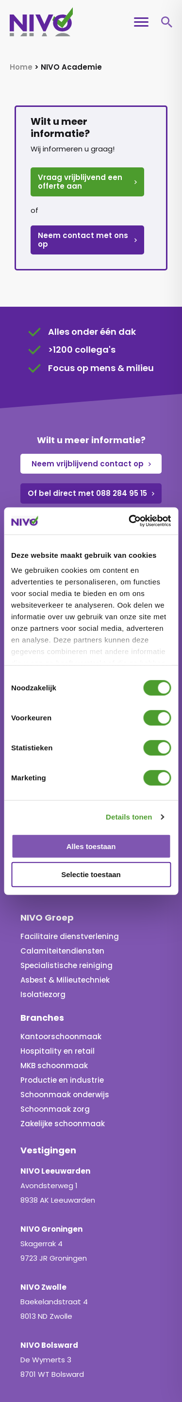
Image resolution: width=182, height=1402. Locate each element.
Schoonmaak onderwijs (64, 1038)
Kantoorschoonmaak (60, 980)
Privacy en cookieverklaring (89, 1363)
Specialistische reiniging (66, 909)
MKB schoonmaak (54, 1009)
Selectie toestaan (91, 874)
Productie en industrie (62, 1024)
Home (21, 67)
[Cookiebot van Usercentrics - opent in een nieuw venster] (129, 521)
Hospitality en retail (57, 995)
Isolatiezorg (43, 938)
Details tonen (129, 817)
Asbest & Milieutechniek (65, 924)
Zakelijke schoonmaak (62, 1067)
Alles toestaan (91, 846)
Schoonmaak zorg (55, 1053)
